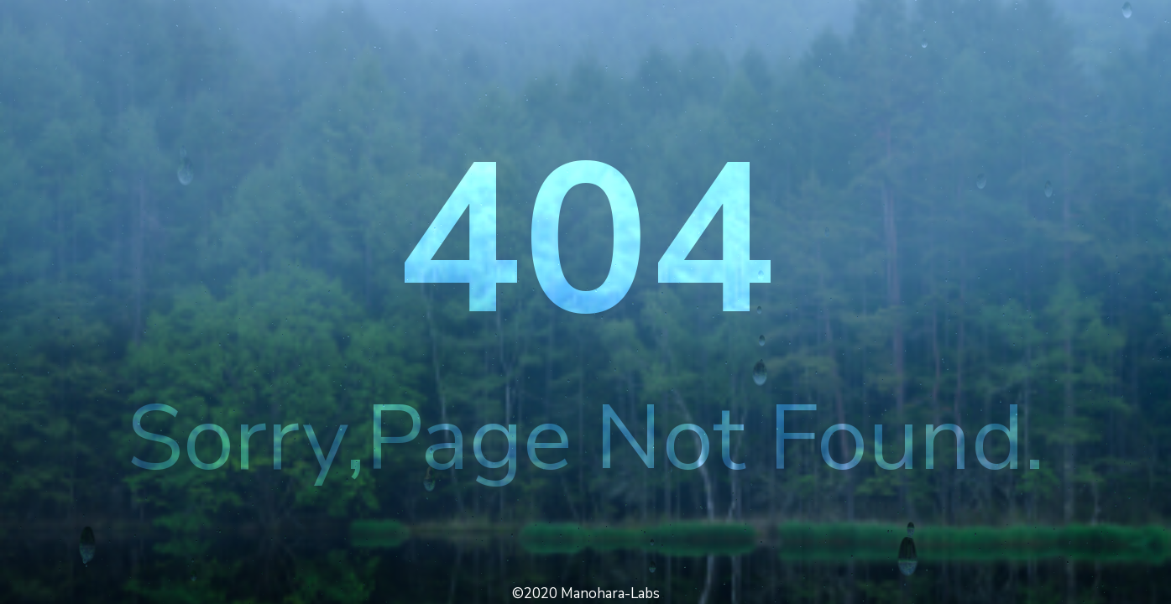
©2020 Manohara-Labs (586, 593)
